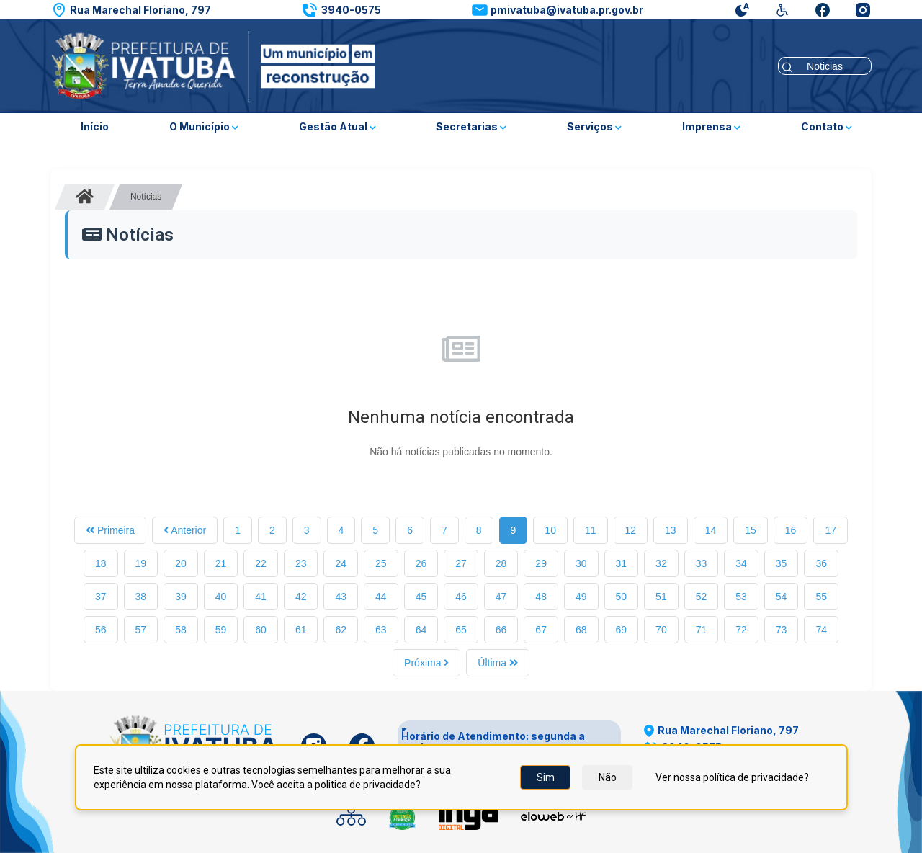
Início (95, 126)
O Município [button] (203, 126)
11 (590, 530)
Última (498, 663)
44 (381, 596)
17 (830, 530)
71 (701, 629)
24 (340, 563)
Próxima (426, 663)
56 (101, 629)
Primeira (110, 530)
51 (661, 596)
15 (750, 530)
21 (221, 563)
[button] (130, 10)
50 (621, 596)
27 (461, 563)
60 (261, 629)
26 (421, 563)
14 (711, 530)
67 (541, 629)
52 (701, 596)
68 (581, 629)
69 (621, 629)
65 (461, 629)
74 (821, 629)
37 (101, 596)
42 (301, 596)
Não (608, 777)
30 (581, 563)
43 (340, 596)
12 (631, 530)
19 (141, 563)
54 (781, 596)
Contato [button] (826, 126)
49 (581, 596)
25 (381, 563)
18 (101, 563)
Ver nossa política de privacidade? (732, 777)
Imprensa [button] (711, 126)
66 (501, 629)
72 (741, 629)
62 (340, 629)
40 (221, 596)
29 (541, 563)
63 (381, 629)
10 (550, 530)
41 (261, 596)
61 (301, 629)
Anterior (185, 530)
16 (791, 530)
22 (261, 563)
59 (221, 629)
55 (821, 596)
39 (181, 596)
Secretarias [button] (471, 126)
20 (181, 563)
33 (701, 563)
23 (301, 563)
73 (781, 629)
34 (741, 563)
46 (461, 596)
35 (781, 563)
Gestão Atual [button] (337, 126)
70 (661, 629)
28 (501, 563)
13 (670, 530)
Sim (546, 777)
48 (541, 596)
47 (501, 596)
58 (181, 629)
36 (821, 563)
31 (621, 563)
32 (661, 563)
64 (421, 629)
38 (141, 596)
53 (741, 596)
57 (141, 629)
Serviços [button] (594, 126)
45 (421, 596)
